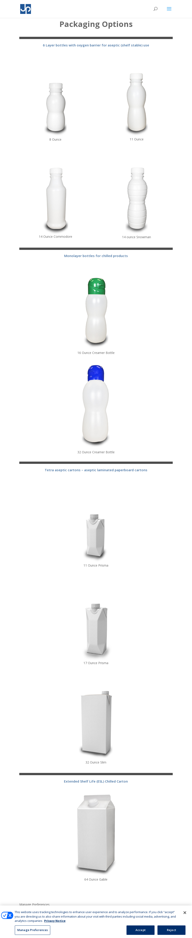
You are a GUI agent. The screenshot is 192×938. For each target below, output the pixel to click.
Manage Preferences (34, 905)
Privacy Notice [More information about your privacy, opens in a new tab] (54, 924)
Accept (140, 933)
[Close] (185, 916)
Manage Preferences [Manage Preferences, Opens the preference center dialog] (32, 933)
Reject (171, 933)
